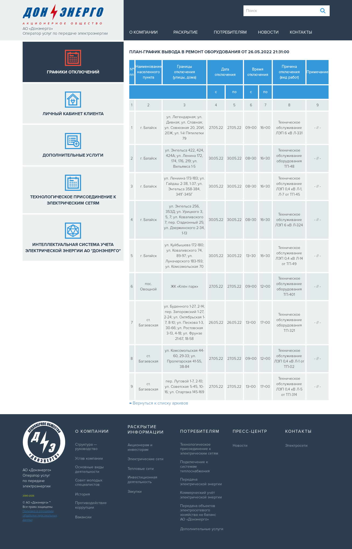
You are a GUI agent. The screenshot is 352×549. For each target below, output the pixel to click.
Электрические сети (145, 459)
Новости (268, 32)
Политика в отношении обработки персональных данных (40, 515)
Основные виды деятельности (89, 469)
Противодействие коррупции (91, 505)
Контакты (301, 32)
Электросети (296, 446)
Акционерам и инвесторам (140, 447)
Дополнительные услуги (201, 529)
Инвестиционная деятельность (142, 479)
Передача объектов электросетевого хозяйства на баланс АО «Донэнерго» (198, 513)
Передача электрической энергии (201, 481)
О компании (143, 32)
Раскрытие (185, 32)
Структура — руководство (86, 446)
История (82, 494)
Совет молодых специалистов (88, 482)
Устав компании (89, 458)
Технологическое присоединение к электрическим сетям (199, 449)
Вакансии (83, 517)
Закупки (135, 492)
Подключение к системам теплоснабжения (195, 466)
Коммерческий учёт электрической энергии (201, 495)
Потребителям (230, 32)
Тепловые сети (141, 469)
